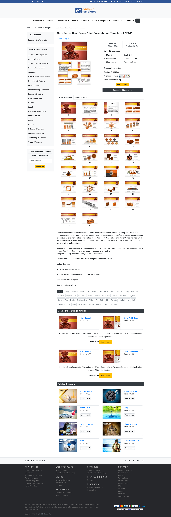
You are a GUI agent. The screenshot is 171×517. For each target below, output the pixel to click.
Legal (30, 107)
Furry (115, 304)
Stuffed (91, 304)
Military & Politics (35, 116)
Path (74, 304)
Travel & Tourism (35, 142)
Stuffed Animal (82, 300)
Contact (121, 491)
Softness (120, 291)
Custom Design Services (34, 483)
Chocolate (61, 304)
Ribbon (91, 300)
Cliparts (59, 485)
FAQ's (120, 486)
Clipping (69, 296)
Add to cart (106, 342)
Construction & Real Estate (39, 77)
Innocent (97, 296)
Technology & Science (37, 138)
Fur (97, 300)
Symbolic (99, 304)
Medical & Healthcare (37, 111)
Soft (132, 291)
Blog (88, 493)
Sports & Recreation (36, 133)
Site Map (121, 489)
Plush (69, 304)
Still (137, 291)
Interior (72, 300)
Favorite (114, 300)
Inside (94, 291)
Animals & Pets (34, 59)
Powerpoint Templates (64, 493)
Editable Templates (45, 514)
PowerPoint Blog (31, 486)
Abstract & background (37, 55)
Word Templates (62, 470)
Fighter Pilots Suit (131, 441)
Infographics (91, 490)
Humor (31, 103)
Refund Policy (123, 483)
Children (114, 296)
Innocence (82, 296)
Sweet (106, 291)
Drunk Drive (85, 408)
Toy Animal (105, 296)
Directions (122, 494)
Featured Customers (94, 470)
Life (75, 296)
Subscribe (40, 166)
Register (103, 1)
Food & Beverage (35, 98)
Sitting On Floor (63, 300)
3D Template (29, 473)
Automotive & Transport (38, 63)
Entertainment (34, 85)
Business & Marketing (36, 68)
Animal (89, 296)
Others (31, 124)
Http (82, 441)
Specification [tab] (81, 97)
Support (129, 1)
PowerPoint (37, 21)
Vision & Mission (124, 473)
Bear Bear (61, 296)
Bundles (84, 21)
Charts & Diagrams (32, 481)
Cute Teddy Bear (124, 300)
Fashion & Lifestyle (35, 94)
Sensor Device (86, 391)
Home (29, 28)
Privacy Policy (123, 481)
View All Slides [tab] (65, 97)
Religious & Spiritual (36, 129)
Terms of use (123, 478)
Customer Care (123, 496)
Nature (31, 120)
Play (107, 300)
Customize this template (122, 90)
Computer (32, 72)
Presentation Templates (43, 28)
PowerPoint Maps (31, 478)
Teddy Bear (131, 296)
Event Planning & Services (38, 90)
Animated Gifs (61, 483)
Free (74, 21)
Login (93, 1)
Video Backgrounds (63, 480)
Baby (105, 304)
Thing (127, 291)
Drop (126, 408)
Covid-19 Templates (100, 21)
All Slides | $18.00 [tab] (132, 45)
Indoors (112, 291)
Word (49, 21)
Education (122, 296)
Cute (88, 291)
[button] (137, 21)
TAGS (60, 291)
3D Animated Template (33, 475)
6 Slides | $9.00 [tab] (112, 45)
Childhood (74, 291)
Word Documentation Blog (65, 473)
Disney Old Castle (131, 424)
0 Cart (140, 1)
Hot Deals (130, 21)
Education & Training (36, 81)
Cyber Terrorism (130, 391)
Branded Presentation (95, 487)
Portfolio (117, 21)
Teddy (67, 291)
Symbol (82, 291)
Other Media (62, 21)
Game (100, 291)
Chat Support (116, 1)
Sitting (102, 300)
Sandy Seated (82, 304)
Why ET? (121, 475)
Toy (110, 304)
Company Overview (125, 470)
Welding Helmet (86, 424)
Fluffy (133, 300)
